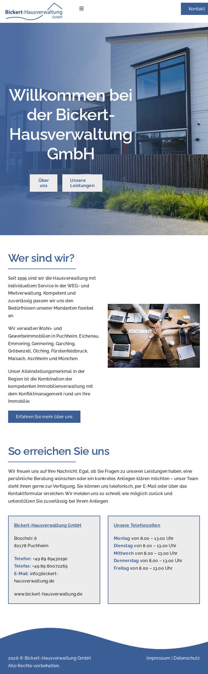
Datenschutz (187, 658)
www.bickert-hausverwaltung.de (48, 594)
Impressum (158, 658)
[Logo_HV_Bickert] (33, 4)
